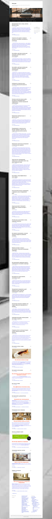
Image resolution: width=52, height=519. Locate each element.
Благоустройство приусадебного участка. (31, 19)
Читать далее (14, 49)
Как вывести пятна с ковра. (18, 346)
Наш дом (14, 3)
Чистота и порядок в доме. (17, 431)
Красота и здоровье (34, 499)
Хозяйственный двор (24, 19)
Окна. (33, 508)
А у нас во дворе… (33, 496)
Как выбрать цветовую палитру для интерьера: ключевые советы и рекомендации (19, 54)
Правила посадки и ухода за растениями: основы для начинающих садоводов (20, 249)
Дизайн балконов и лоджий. (25, 509)
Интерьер (15, 467)
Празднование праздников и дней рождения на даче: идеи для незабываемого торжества (19, 290)
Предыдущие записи (14, 493)
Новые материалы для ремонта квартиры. (16, 19)
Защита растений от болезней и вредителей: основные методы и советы (19, 207)
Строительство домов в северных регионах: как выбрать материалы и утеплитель (20, 39)
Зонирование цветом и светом (18, 450)
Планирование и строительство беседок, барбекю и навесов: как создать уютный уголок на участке (19, 129)
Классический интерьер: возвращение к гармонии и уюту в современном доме (20, 192)
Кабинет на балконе (24, 508)
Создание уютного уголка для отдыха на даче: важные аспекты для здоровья (20, 331)
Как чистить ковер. (16, 383)
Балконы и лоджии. (24, 510)
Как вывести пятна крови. (17, 370)
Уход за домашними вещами (16, 50)
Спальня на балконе (24, 507)
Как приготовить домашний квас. (19, 395)
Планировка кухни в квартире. (18, 409)
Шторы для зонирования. (24, 503)
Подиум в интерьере (16, 470)
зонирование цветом (19, 467)
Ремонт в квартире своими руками (35, 504)
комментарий (21, 380)
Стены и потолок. (35, 510)
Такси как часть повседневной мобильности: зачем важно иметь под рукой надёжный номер (20, 161)
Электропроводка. (35, 511)
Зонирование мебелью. (24, 501)
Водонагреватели (35, 506)
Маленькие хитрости (34, 503)
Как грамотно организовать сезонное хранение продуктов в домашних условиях (20, 234)
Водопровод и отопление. (35, 505)
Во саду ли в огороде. (33, 497)
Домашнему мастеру (34, 501)
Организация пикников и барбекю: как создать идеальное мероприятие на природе (20, 305)
